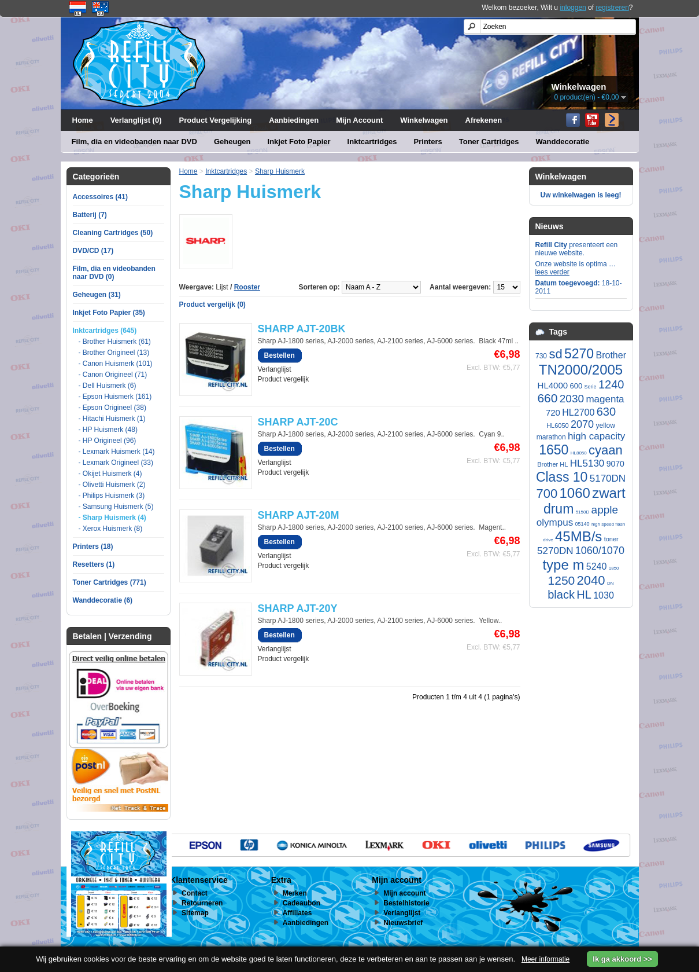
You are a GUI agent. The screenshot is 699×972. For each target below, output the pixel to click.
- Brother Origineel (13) (114, 353)
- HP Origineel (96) (107, 441)
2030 (572, 399)
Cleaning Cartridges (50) (113, 233)
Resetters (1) (94, 564)
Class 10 (561, 477)
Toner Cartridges (489, 141)
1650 (553, 449)
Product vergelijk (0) (212, 304)
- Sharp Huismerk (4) (112, 517)
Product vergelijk (283, 379)
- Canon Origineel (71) (113, 375)
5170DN (608, 478)
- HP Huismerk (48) (108, 430)
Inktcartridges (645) (105, 331)
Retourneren (202, 903)
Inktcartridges (372, 141)
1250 (561, 580)
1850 (614, 568)
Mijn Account (359, 120)
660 (547, 398)
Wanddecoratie (563, 141)
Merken (295, 893)
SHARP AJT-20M (298, 515)
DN (610, 583)
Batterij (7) (90, 215)
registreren (612, 7)
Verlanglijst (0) (136, 120)
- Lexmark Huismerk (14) (117, 452)
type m (563, 565)
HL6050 (557, 425)
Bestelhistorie (406, 903)
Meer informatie (545, 959)
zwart (608, 493)
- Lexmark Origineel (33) (116, 463)
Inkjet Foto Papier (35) (109, 313)
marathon (551, 437)
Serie (591, 387)
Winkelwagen (423, 120)
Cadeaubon (301, 903)
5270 (579, 353)
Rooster (247, 287)
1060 (574, 493)
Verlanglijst (274, 369)
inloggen (573, 7)
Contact (195, 893)
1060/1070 (599, 550)
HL (583, 594)
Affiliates (297, 913)
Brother (611, 355)
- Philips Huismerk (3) (112, 495)
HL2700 (578, 412)
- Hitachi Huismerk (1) (112, 419)
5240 (596, 566)
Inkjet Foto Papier (299, 141)
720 (553, 412)
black (561, 594)
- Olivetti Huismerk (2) (112, 485)
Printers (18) (93, 546)
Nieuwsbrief (403, 923)
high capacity (596, 436)
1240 (611, 384)
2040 (591, 580)
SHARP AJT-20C (298, 422)
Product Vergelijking (215, 120)
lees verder (552, 272)
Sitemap (195, 913)
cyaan (606, 450)
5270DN (555, 550)
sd (555, 354)
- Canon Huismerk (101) (116, 364)
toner (611, 538)
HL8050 (579, 453)
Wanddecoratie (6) (103, 600)
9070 (615, 463)
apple (605, 510)
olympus (555, 522)
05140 (582, 524)
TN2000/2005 (581, 369)
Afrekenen (483, 120)
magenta (605, 399)
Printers (428, 141)
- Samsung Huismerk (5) (116, 506)
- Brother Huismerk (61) (115, 342)
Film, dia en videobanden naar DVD (134, 141)
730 (541, 356)
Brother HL (552, 464)
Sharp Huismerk (280, 171)
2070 (582, 424)
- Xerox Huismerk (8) (111, 528)
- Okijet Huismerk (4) (110, 474)
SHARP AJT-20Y (298, 608)
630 (606, 411)
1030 (603, 595)
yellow (605, 425)
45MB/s (578, 536)
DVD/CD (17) (93, 251)
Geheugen (232, 141)
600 (575, 386)
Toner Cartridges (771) (109, 582)
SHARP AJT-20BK (302, 329)
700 (546, 493)
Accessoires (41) (100, 197)
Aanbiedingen (294, 120)
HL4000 (553, 385)
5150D (583, 512)
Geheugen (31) (97, 295)
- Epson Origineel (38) (112, 408)
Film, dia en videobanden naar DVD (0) (114, 273)
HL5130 (587, 463)
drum (558, 508)
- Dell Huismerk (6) (107, 386)
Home (82, 120)
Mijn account (404, 893)
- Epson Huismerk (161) (115, 397)
